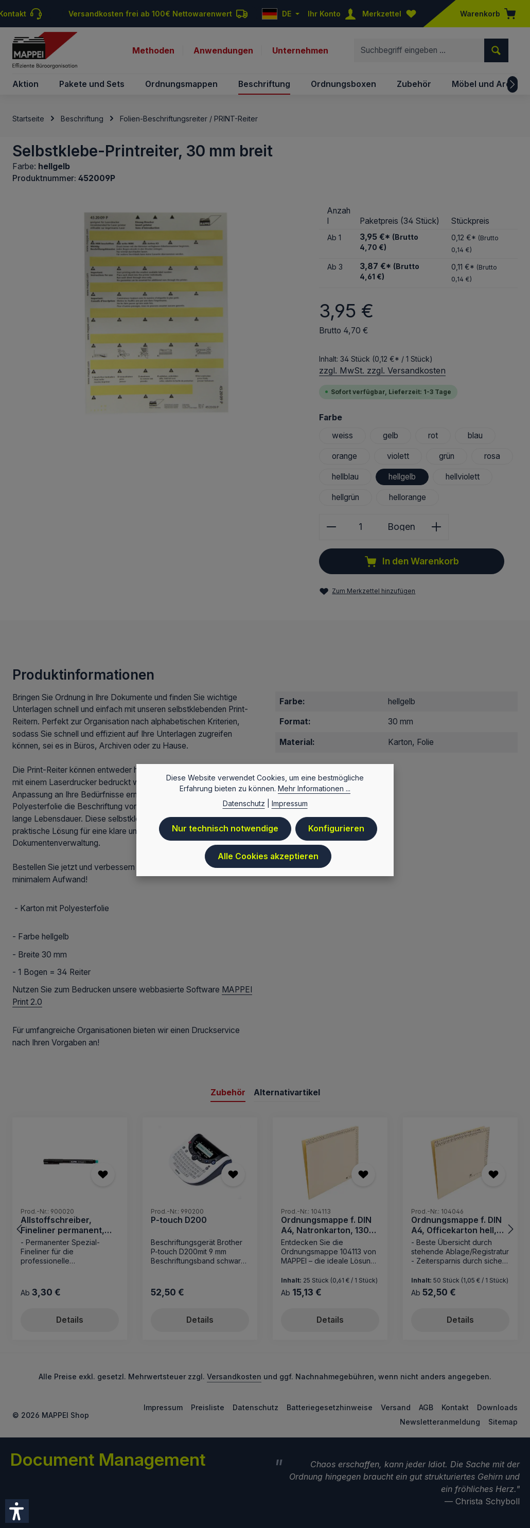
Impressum (163, 1407)
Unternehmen (300, 50)
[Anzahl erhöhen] (437, 527)
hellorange (407, 497)
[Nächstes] (512, 84)
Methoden (153, 50)
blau (475, 435)
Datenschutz (255, 1407)
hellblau (345, 477)
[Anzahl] (360, 527)
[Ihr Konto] (334, 13)
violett (398, 456)
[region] (155, 313)
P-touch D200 (179, 1220)
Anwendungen (223, 50)
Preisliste (207, 1407)
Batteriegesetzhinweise (330, 1407)
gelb (390, 435)
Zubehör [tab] (227, 1092)
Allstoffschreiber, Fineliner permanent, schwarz (62, 1226)
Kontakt (455, 1407)
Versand (396, 1407)
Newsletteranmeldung (440, 1421)
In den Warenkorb (412, 561)
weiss (342, 435)
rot (433, 435)
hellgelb (402, 477)
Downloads (497, 1407)
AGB (426, 1407)
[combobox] (419, 50)
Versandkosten (234, 1376)
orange (344, 456)
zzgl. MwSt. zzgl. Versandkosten (382, 370)
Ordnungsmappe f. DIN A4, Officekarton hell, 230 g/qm (456, 1226)
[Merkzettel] (391, 13)
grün (446, 456)
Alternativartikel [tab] (287, 1092)
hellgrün (345, 497)
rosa (492, 456)
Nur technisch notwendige (225, 829)
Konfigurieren (336, 829)
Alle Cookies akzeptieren (268, 857)
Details (69, 1320)
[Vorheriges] (20, 1229)
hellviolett (463, 477)
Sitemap (503, 1421)
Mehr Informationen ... (314, 789)
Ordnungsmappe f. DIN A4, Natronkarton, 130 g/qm (326, 1226)
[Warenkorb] (484, 13)
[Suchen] (496, 50)
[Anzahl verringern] (331, 527)
